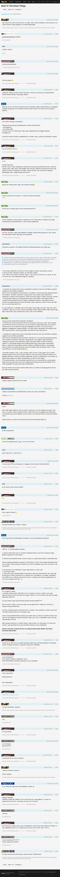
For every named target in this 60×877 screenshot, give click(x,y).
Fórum (39, 872)
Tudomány (18, 1)
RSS (43, 1)
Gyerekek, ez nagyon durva (10, 695)
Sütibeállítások (22, 874)
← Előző (4, 9)
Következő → (18, 9)
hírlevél (47, 1)
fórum (39, 1)
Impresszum (34, 872)
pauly (3, 450)
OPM (3, 46)
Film (33, 1)
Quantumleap (6, 244)
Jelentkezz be (5, 14)
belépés (55, 1)
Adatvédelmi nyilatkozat (24, 872)
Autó (29, 1)
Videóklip (10, 395)
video (3, 53)
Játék (24, 1)
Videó (3, 197)
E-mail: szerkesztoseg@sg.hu (49, 872)
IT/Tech (11, 1)
